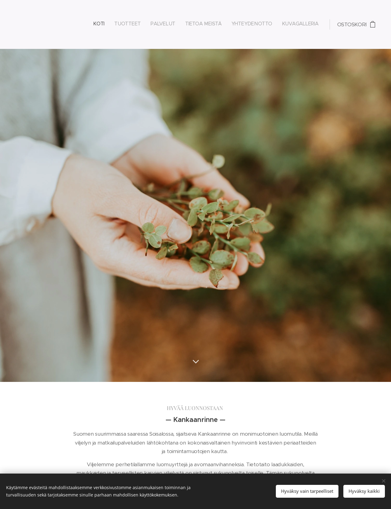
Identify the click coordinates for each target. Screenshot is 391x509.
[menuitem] (271, 24)
